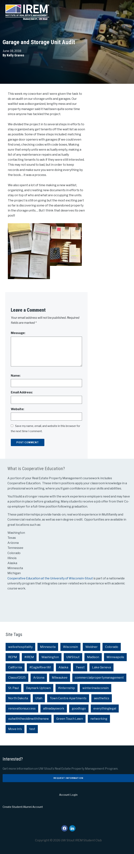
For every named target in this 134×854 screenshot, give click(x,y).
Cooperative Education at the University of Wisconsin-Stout (50, 578)
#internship (66, 688)
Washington (50, 657)
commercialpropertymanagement (99, 677)
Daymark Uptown (38, 688)
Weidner (91, 647)
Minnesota (48, 647)
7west (80, 667)
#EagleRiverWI (40, 667)
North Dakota (18, 698)
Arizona (38, 677)
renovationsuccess (22, 708)
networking (98, 719)
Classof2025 (17, 677)
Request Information (68, 778)
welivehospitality (20, 647)
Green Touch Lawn (69, 719)
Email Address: (22, 392)
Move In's (15, 729)
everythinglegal (104, 708)
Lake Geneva (101, 667)
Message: (18, 333)
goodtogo (79, 708)
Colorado (111, 647)
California (15, 667)
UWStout (73, 657)
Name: (15, 375)
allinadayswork (53, 708)
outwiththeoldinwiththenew (28, 719)
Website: (17, 409)
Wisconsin (70, 647)
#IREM (29, 657)
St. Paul (13, 688)
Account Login (68, 794)
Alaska (63, 667)
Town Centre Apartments (68, 698)
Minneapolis (115, 657)
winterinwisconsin (95, 688)
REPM (12, 657)
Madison (93, 657)
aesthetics (101, 698)
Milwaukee (59, 677)
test (32, 729)
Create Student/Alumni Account (23, 807)
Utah (38, 698)
